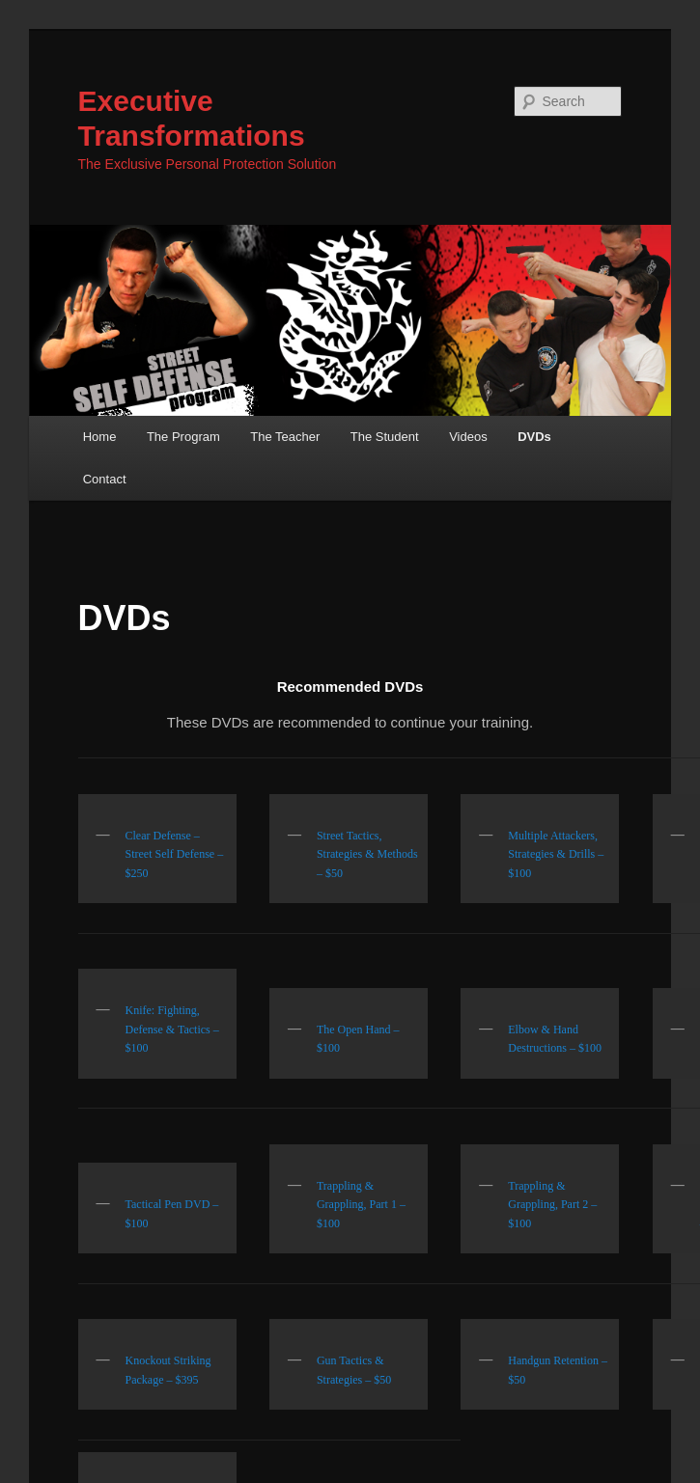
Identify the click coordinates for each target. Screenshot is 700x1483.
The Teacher (285, 436)
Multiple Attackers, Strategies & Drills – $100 (555, 854)
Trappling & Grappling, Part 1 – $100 (361, 1204)
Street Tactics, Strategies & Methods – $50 (367, 854)
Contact (104, 479)
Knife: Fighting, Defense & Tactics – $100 (172, 1029)
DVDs (534, 436)
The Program (183, 436)
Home (100, 436)
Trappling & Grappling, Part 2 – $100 (552, 1204)
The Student (384, 436)
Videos (468, 436)
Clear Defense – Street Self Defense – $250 (175, 854)
